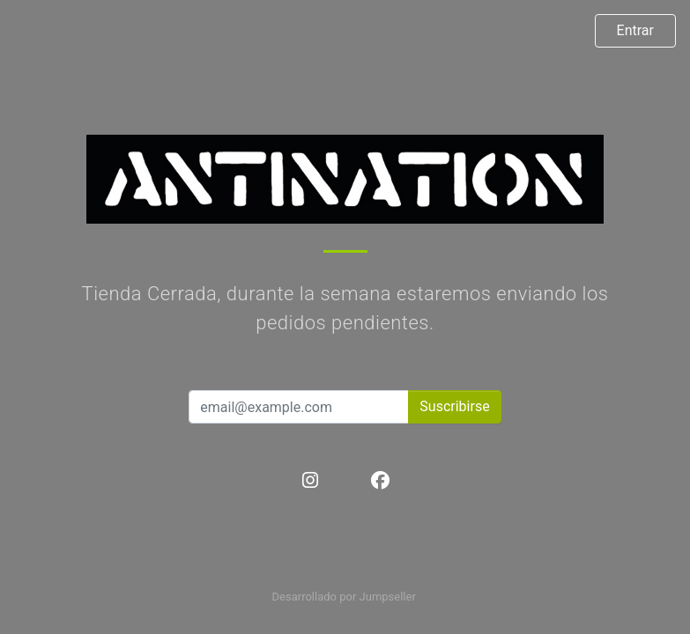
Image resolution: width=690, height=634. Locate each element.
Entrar (635, 30)
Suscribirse (454, 406)
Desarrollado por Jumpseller (344, 596)
